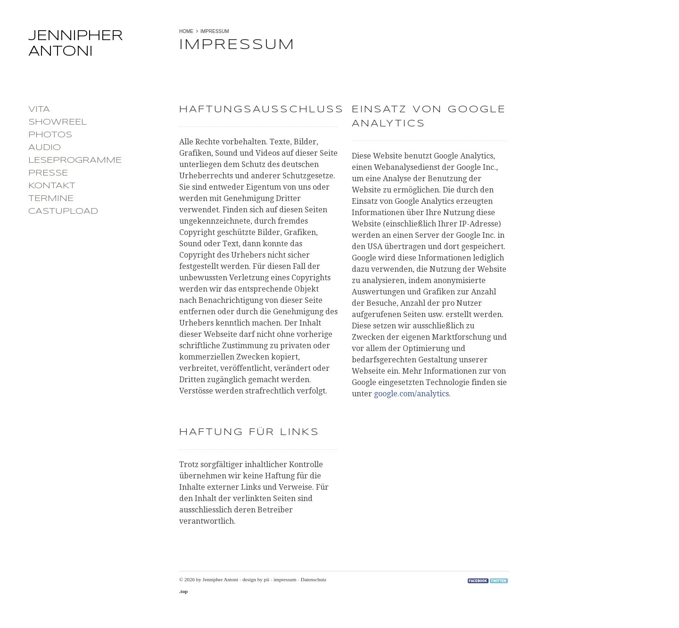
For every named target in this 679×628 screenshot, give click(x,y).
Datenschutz (313, 579)
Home (186, 31)
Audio (44, 147)
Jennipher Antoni (99, 46)
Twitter (499, 580)
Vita (39, 109)
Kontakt (51, 186)
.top (183, 591)
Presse (48, 173)
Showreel (57, 122)
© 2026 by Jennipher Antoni (208, 579)
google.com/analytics (411, 393)
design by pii (255, 579)
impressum (284, 579)
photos (50, 135)
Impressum (214, 31)
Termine (51, 198)
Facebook (478, 580)
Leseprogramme (75, 160)
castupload (63, 211)
